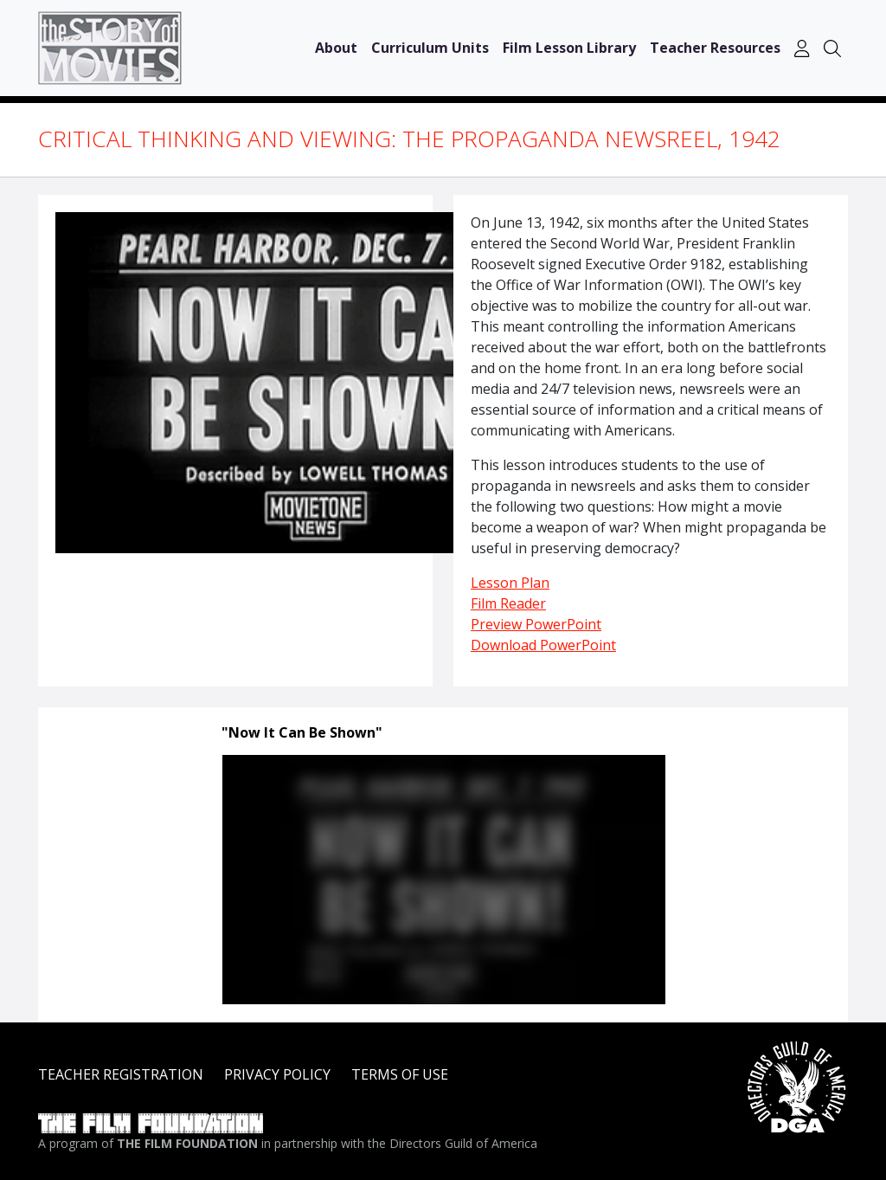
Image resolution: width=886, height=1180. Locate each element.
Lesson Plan (510, 582)
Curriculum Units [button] (430, 47)
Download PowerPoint (543, 644)
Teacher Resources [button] (715, 47)
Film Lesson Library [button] (569, 47)
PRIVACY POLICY (277, 1074)
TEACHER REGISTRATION (120, 1074)
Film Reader (508, 603)
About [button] (336, 47)
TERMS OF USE (399, 1074)
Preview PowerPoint (536, 624)
